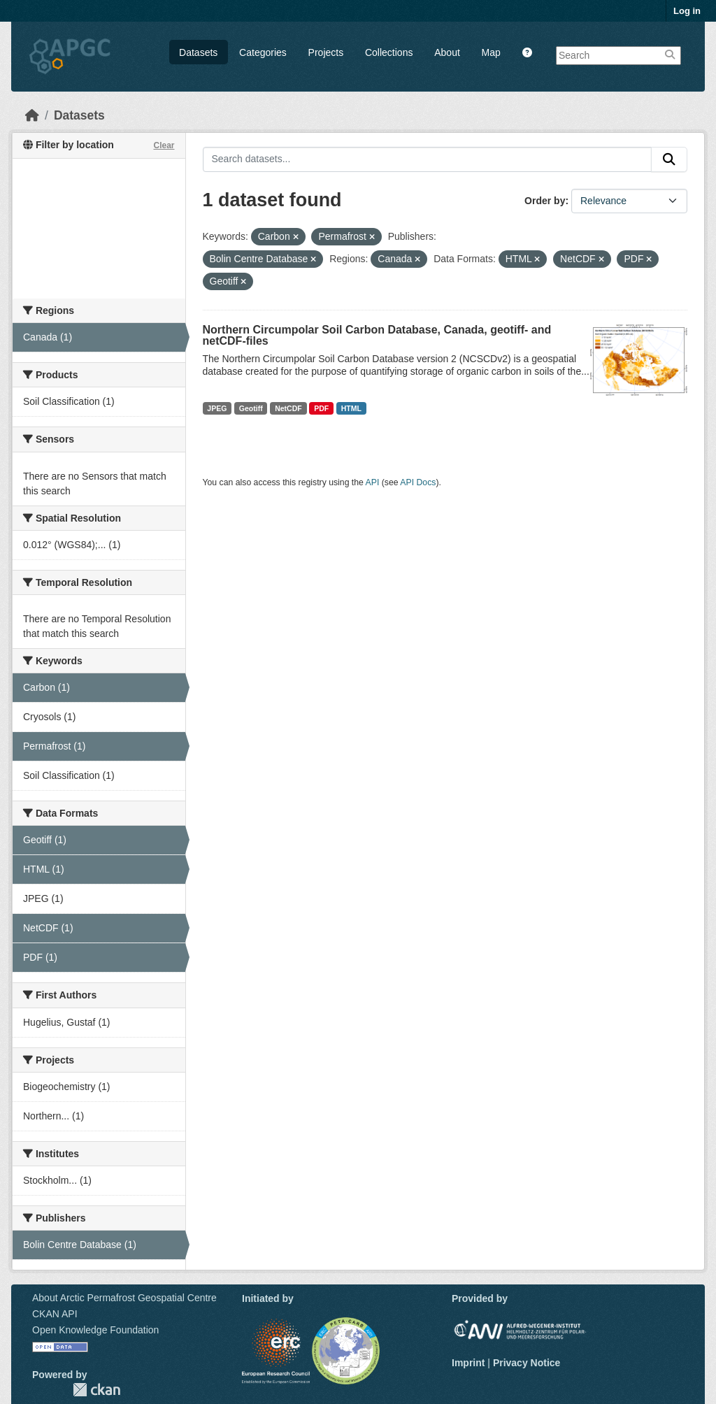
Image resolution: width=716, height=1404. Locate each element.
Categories (263, 52)
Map (491, 52)
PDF (321, 408)
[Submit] (669, 159)
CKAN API (55, 1313)
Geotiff (251, 408)
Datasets (198, 52)
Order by (544, 200)
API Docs (418, 482)
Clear (163, 145)
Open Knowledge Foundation (95, 1329)
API (373, 482)
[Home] (32, 115)
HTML (351, 408)
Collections (389, 52)
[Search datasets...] (427, 159)
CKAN (96, 1389)
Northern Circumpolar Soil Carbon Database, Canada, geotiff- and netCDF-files (377, 335)
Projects (326, 52)
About (447, 52)
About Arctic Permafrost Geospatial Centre (124, 1297)
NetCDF (288, 408)
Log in (687, 11)
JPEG (217, 408)
